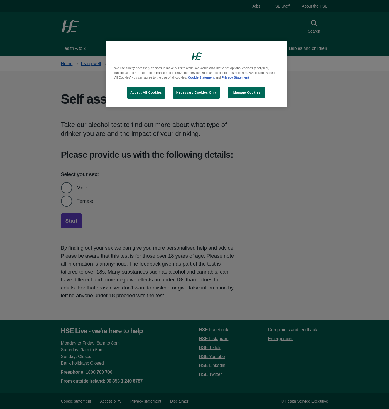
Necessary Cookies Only (196, 92)
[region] (196, 74)
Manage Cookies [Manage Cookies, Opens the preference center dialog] (247, 92)
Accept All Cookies (146, 92)
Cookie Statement (201, 77)
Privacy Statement (235, 77)
